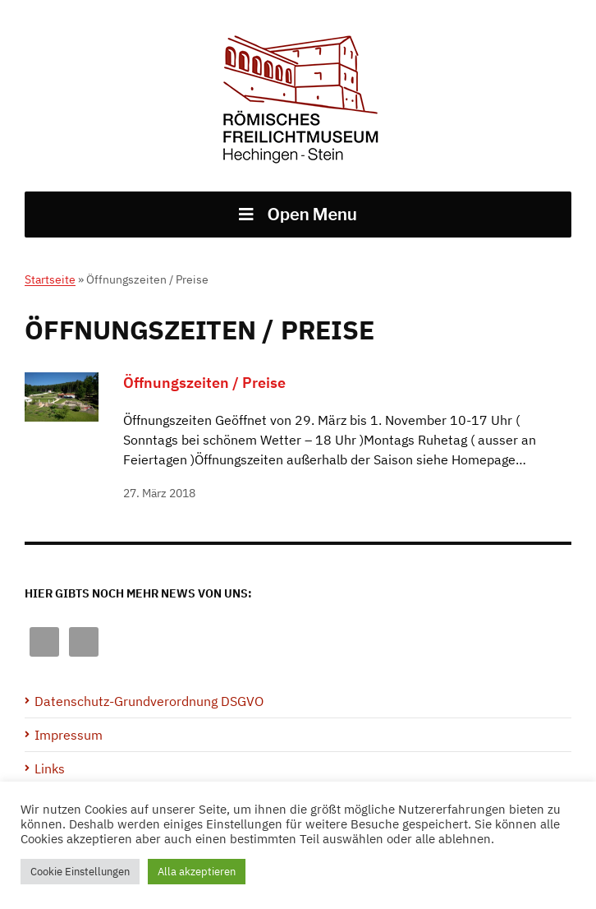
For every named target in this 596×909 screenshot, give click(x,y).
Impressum (68, 735)
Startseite (50, 279)
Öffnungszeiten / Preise (204, 382)
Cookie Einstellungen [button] (80, 872)
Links (49, 768)
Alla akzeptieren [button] (197, 872)
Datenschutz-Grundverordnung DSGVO (149, 701)
